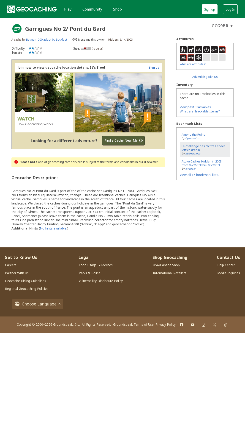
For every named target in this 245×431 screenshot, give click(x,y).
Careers (10, 265)
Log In (230, 9)
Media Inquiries (228, 273)
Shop (117, 9)
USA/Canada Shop (166, 265)
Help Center (226, 265)
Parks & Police (89, 273)
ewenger (190, 168)
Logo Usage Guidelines (96, 265)
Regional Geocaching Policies (26, 288)
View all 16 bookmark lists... (200, 175)
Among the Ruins (193, 134)
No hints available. (53, 228)
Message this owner (91, 40)
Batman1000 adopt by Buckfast (46, 40)
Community (92, 9)
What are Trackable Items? (200, 111)
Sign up (209, 9)
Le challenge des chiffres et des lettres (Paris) (204, 148)
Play (67, 9)
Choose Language (37, 304)
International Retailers (169, 273)
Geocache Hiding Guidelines (25, 281)
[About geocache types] (16, 28)
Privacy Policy (165, 324)
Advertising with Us (205, 77)
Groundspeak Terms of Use (133, 324)
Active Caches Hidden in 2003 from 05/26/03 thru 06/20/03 (202, 163)
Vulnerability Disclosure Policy (101, 281)
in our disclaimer (146, 162)
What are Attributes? (193, 64)
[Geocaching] (32, 9)
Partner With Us (17, 273)
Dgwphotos (192, 138)
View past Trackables (195, 107)
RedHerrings (192, 153)
